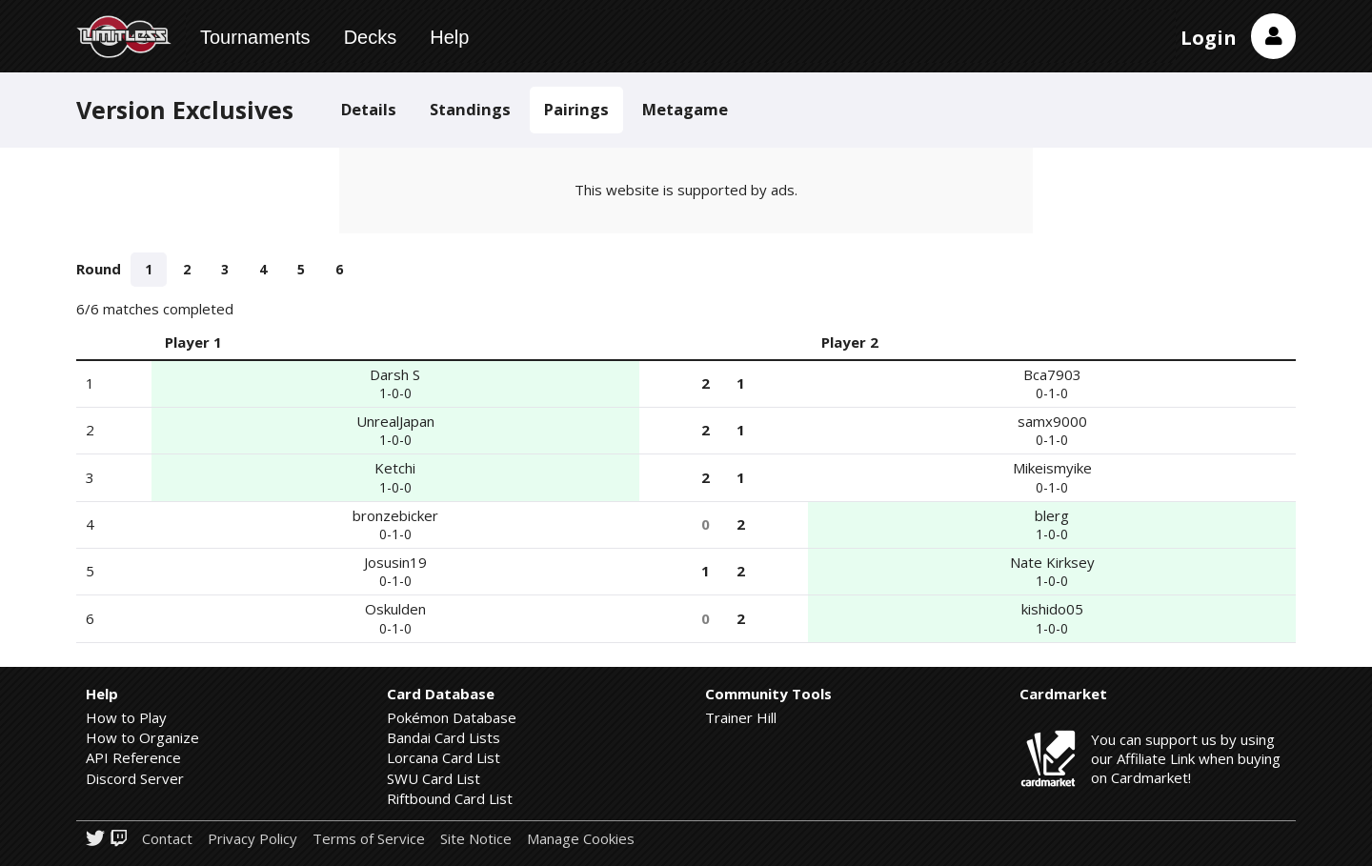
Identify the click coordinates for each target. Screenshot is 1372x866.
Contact (167, 839)
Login (1208, 37)
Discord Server (135, 778)
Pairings (576, 109)
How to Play (126, 717)
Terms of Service (369, 839)
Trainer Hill (741, 717)
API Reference (133, 757)
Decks (370, 37)
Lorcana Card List (443, 757)
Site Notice (476, 839)
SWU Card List (433, 778)
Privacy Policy (252, 839)
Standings (470, 109)
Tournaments (255, 37)
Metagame (685, 109)
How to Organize (142, 737)
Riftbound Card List (450, 798)
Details (368, 109)
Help (449, 37)
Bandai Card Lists (443, 737)
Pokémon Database (451, 717)
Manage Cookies (581, 839)
